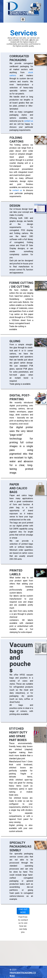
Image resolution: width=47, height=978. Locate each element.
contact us (28, 121)
